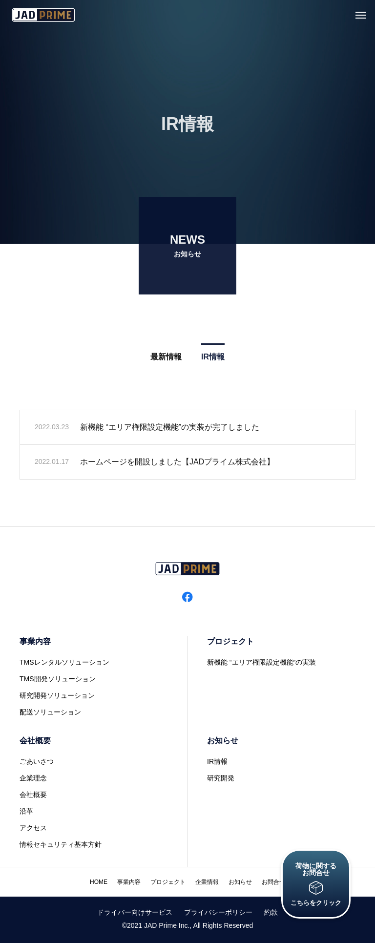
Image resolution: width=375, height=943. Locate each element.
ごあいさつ (37, 761)
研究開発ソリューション (57, 695)
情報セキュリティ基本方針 (61, 844)
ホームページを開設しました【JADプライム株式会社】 (177, 464)
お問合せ (273, 882)
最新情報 (166, 359)
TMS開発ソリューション (58, 679)
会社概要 (35, 740)
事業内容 (35, 641)
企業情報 (207, 882)
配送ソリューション (50, 712)
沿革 (26, 811)
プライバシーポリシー (218, 912)
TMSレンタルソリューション (64, 662)
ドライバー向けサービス (134, 912)
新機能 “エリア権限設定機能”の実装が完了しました (169, 429)
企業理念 (33, 778)
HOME (98, 882)
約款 (271, 912)
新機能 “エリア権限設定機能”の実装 (261, 662)
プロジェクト (230, 641)
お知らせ (222, 740)
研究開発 (220, 778)
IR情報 (213, 359)
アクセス (33, 828)
